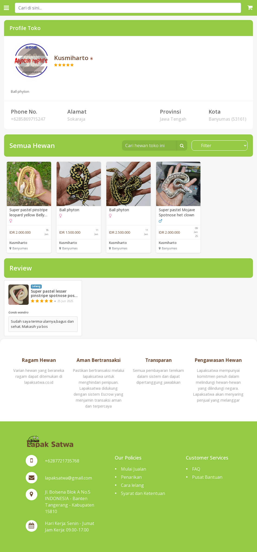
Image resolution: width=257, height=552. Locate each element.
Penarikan (131, 477)
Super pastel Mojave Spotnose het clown (177, 212)
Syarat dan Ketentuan (143, 493)
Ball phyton (69, 209)
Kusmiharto (18, 242)
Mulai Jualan (133, 469)
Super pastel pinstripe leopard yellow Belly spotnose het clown (28, 212)
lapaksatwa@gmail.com (68, 478)
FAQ (196, 469)
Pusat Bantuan (207, 477)
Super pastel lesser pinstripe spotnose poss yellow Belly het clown (53, 293)
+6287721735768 (62, 461)
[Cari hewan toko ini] (149, 145)
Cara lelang (132, 485)
